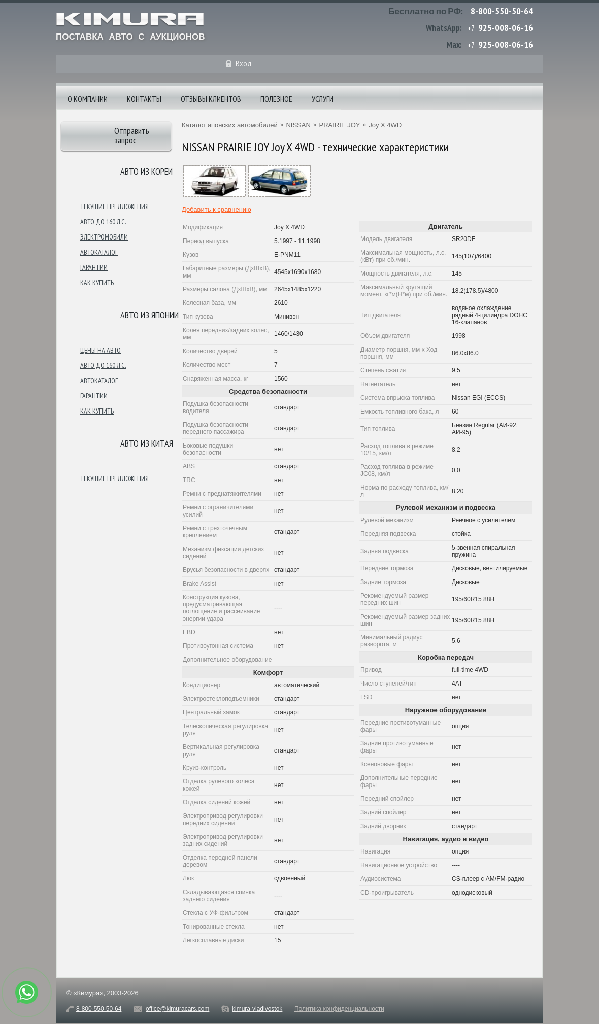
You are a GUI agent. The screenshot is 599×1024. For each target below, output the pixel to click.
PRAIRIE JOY (339, 125)
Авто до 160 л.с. (103, 221)
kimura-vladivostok (257, 1008)
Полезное (276, 99)
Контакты (144, 99)
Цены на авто (100, 350)
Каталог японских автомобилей (230, 125)
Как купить (97, 282)
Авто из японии (149, 315)
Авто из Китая (146, 443)
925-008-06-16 (505, 27)
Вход (244, 63)
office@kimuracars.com (177, 1008)
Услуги (323, 99)
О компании (88, 99)
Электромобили (104, 237)
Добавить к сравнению (216, 209)
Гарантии (94, 267)
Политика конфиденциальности (339, 1008)
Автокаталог (99, 252)
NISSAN (298, 125)
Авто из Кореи (146, 171)
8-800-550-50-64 (502, 11)
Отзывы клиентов (211, 99)
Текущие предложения (114, 206)
